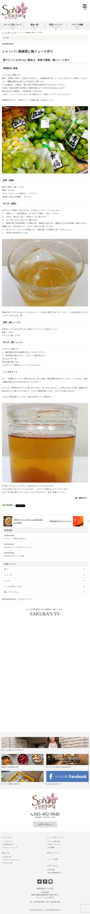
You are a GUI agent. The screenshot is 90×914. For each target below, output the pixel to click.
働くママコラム (45, 592)
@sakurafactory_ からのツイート (17, 599)
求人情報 (50, 870)
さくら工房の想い (54, 841)
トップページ (7, 841)
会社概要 (50, 847)
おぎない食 (6, 857)
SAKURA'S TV (7, 844)
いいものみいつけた (45, 586)
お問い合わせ (45, 824)
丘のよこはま (7, 863)
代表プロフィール (54, 844)
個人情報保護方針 (54, 873)
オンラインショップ (9, 847)
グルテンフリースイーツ (11, 860)
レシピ (45, 580)
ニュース (45, 574)
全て (45, 569)
